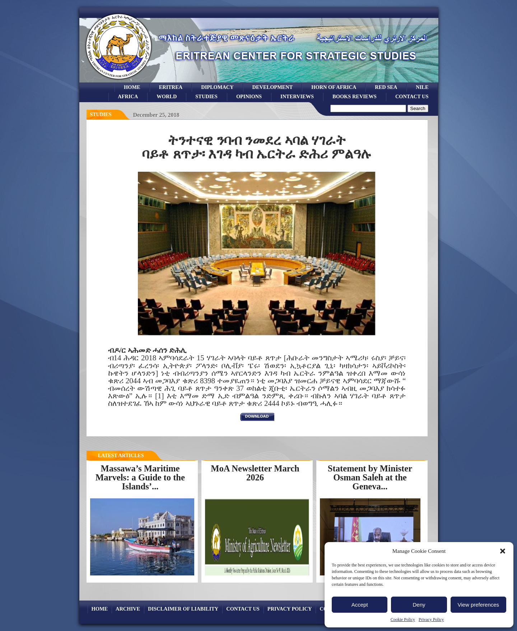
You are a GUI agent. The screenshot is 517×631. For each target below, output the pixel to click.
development (272, 87)
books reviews (354, 96)
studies (206, 96)
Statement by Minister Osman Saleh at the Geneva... (370, 477)
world (167, 96)
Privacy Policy (431, 619)
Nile (422, 87)
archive (128, 609)
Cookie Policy (403, 619)
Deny (419, 605)
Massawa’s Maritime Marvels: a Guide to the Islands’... (140, 477)
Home (132, 87)
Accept (359, 605)
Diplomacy (217, 87)
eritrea (171, 87)
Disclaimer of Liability (183, 609)
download (257, 416)
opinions (249, 96)
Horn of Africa (333, 87)
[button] (502, 551)
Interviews (297, 96)
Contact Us (412, 96)
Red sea (386, 87)
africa (128, 96)
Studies (101, 114)
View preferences (478, 605)
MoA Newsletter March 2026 (255, 473)
